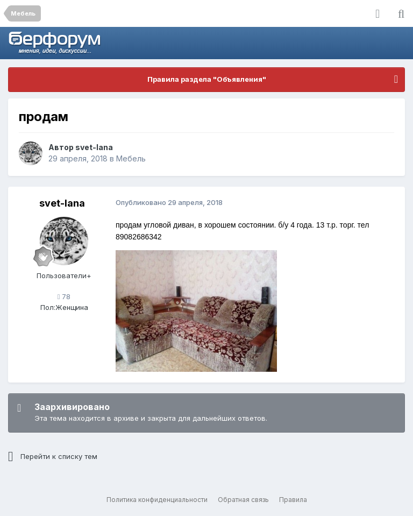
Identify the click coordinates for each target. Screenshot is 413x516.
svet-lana (94, 147)
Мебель (131, 158)
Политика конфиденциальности (157, 500)
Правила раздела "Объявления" (206, 79)
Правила (293, 500)
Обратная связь (243, 500)
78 (64, 296)
